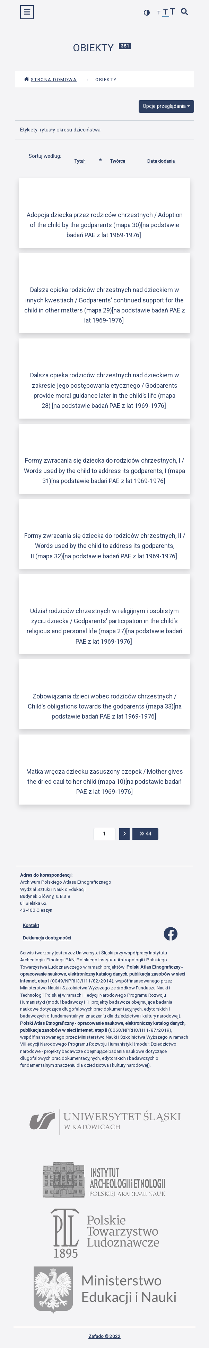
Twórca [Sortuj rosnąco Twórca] (123, 159)
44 (149, 833)
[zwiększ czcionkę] (172, 12)
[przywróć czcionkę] (165, 13)
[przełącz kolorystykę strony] (146, 13)
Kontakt (31, 925)
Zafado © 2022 (104, 1336)
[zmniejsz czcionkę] (159, 13)
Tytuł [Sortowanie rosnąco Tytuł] (85, 159)
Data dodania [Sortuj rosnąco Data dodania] (166, 159)
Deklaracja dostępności (47, 938)
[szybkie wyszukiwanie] (184, 12)
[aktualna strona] (104, 834)
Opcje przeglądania (164, 106)
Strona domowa (50, 79)
